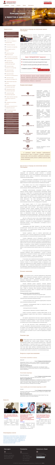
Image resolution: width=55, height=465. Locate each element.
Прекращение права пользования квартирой (10, 90)
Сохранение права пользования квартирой (10, 93)
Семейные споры (9, 113)
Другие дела (8, 133)
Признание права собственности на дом (9, 70)
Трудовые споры (9, 116)
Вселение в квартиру (10, 44)
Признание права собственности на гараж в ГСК (11, 78)
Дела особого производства (11, 128)
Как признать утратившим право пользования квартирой (11, 57)
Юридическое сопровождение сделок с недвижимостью (14, 435)
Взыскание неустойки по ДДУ (9, 442)
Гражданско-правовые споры (10, 33)
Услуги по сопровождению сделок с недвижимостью (14, 439)
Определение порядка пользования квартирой (10, 86)
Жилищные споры (9, 36)
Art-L (43, 463)
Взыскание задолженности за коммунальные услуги (11, 107)
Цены (24, 5)
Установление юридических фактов (11, 125)
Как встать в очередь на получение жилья (10, 41)
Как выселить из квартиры (11, 47)
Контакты (31, 5)
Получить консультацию (43, 70)
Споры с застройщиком (10, 120)
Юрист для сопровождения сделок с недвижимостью (14, 440)
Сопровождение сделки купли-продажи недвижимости (14, 437)
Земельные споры (9, 122)
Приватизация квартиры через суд (11, 82)
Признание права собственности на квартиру (10, 67)
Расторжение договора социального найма (10, 110)
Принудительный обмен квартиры (10, 103)
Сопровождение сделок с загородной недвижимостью (14, 438)
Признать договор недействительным (9, 53)
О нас (12, 5)
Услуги (18, 5)
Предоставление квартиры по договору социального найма (11, 98)
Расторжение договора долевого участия (11, 441)
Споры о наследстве (9, 130)
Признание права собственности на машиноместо (11, 74)
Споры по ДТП (8, 118)
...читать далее (34, 52)
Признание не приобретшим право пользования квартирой (10, 62)
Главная (7, 5)
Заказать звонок (47, 3)
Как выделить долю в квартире (10, 50)
